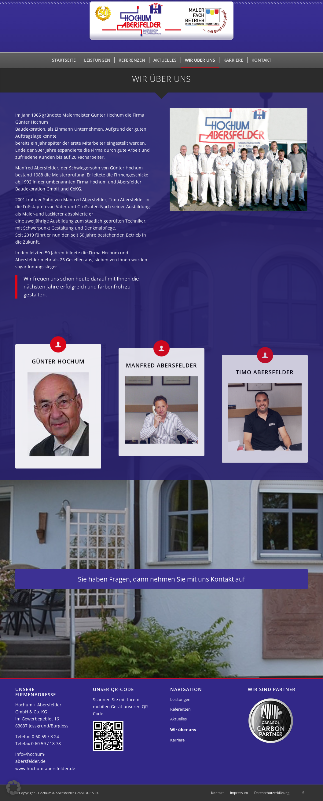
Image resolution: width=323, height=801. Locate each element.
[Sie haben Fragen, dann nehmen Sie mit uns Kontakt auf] (161, 579)
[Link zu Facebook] (303, 792)
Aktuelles (178, 719)
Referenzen (180, 709)
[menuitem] (64, 60)
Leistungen (180, 699)
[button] (13, 787)
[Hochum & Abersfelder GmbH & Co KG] (161, 26)
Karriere (177, 740)
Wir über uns (183, 729)
